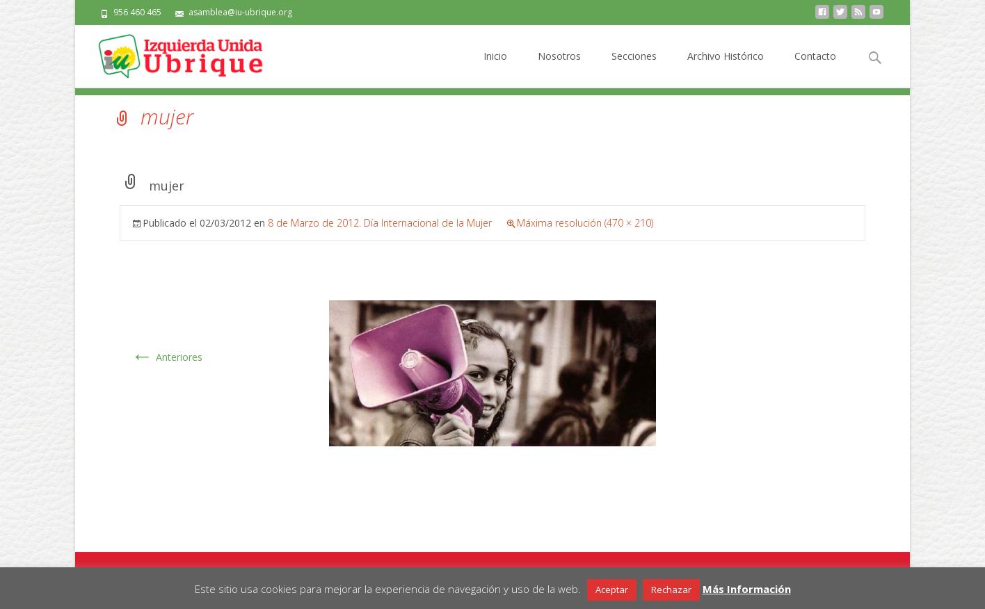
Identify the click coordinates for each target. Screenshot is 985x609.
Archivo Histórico (725, 68)
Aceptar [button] (611, 589)
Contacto (815, 68)
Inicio (495, 68)
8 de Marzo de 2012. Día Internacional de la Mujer (380, 222)
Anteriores (166, 357)
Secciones (634, 68)
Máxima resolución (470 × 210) (585, 222)
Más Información (747, 589)
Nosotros (559, 68)
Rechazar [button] (671, 589)
